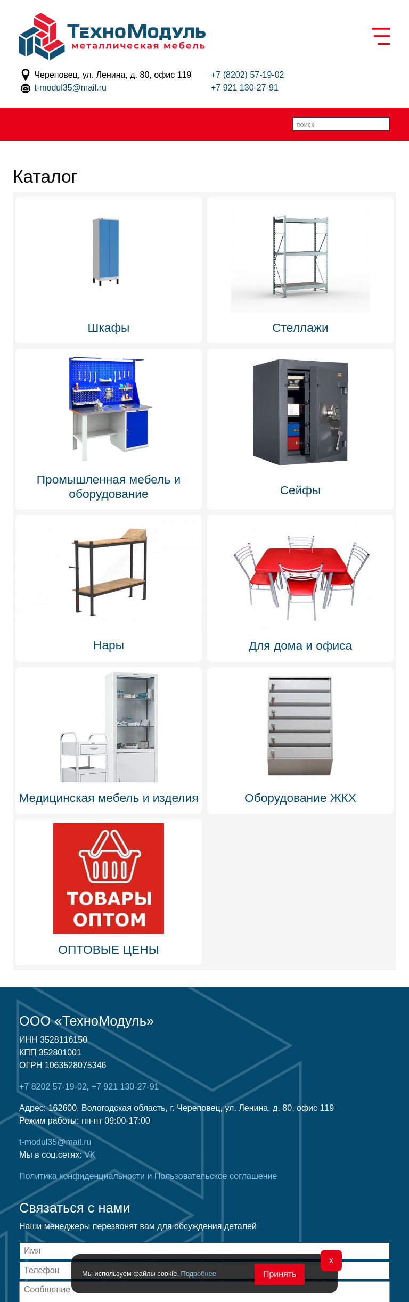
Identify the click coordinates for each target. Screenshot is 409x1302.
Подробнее (198, 1274)
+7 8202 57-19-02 (53, 1086)
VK (89, 1154)
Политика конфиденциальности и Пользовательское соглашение (148, 1176)
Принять (280, 1274)
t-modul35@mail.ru (70, 87)
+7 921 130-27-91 (245, 87)
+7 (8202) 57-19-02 (247, 74)
